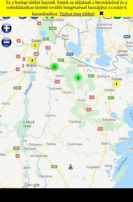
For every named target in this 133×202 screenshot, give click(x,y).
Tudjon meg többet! (77, 14)
